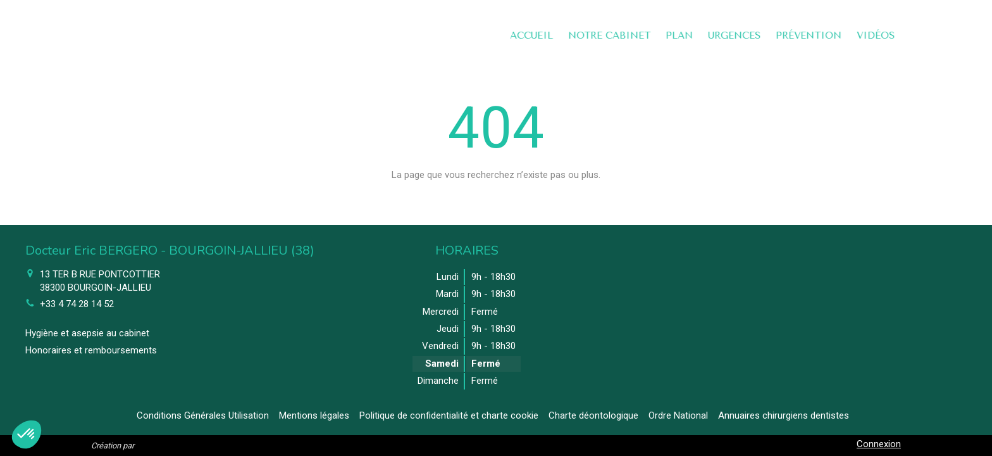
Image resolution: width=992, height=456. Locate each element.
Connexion (879, 444)
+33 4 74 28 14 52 (77, 304)
